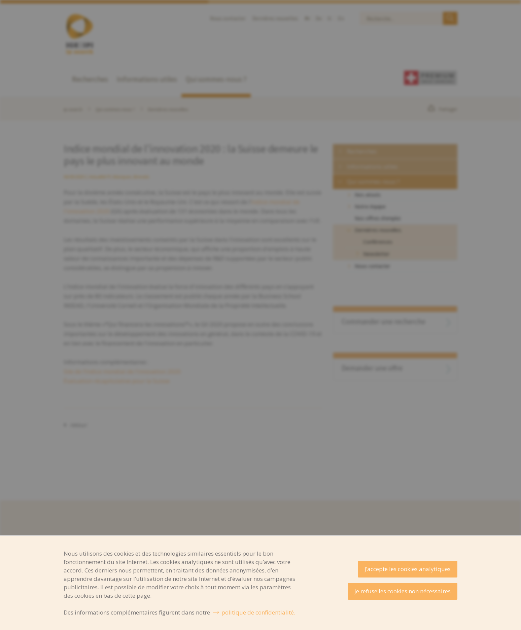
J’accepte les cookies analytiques (407, 569)
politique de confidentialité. (258, 612)
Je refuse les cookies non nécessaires (402, 591)
